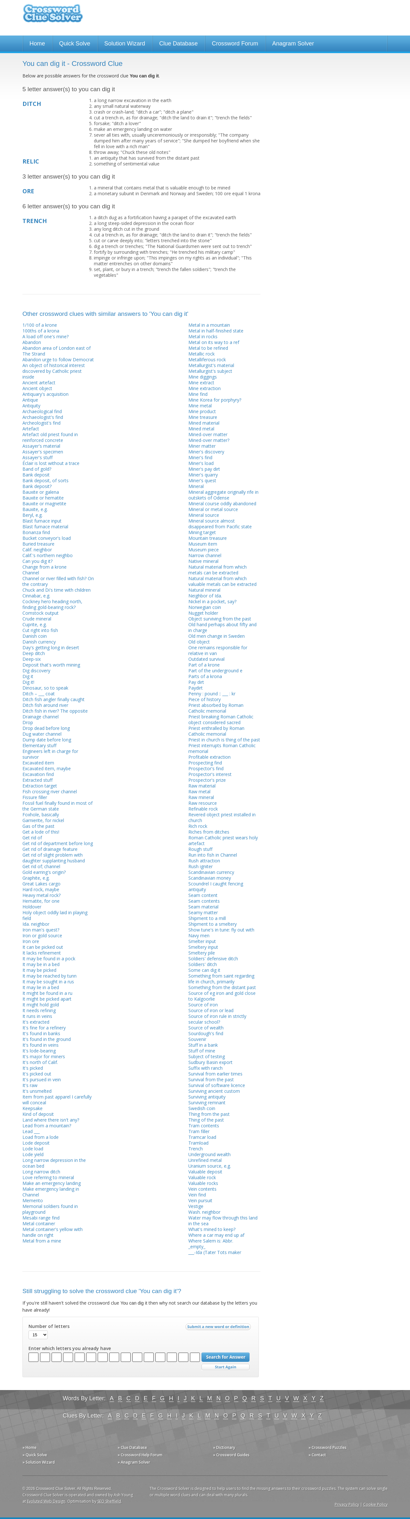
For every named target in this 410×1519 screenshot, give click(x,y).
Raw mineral (201, 797)
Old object (199, 642)
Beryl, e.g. (32, 515)
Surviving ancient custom (214, 1091)
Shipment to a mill (207, 918)
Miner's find (200, 457)
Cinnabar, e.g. (36, 596)
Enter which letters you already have (70, 1348)
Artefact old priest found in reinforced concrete (50, 437)
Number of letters (49, 1326)
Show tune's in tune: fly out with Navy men (221, 933)
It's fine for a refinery (44, 1028)
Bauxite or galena (40, 492)
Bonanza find (36, 532)
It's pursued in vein (41, 1079)
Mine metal (200, 406)
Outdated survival (206, 659)
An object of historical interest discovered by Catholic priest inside (53, 371)
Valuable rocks (203, 1183)
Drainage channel (40, 717)
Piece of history (204, 699)
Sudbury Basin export (210, 1062)
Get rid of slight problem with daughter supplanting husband (53, 858)
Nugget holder (203, 613)
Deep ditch (33, 653)
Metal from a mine (41, 1241)
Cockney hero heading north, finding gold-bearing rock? (52, 604)
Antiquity (31, 406)
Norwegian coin (204, 607)
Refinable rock (203, 809)
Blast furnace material (45, 527)
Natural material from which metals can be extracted (217, 570)
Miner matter (202, 446)
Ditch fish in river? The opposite (55, 711)
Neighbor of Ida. (205, 596)
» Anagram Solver (134, 1462)
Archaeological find (42, 411)
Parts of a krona (205, 676)
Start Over (225, 1367)
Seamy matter (203, 912)
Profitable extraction (209, 757)
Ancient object (37, 388)
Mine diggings (202, 377)
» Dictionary (224, 1447)
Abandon (31, 342)
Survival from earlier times (215, 1074)
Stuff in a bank (203, 1045)
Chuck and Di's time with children (56, 590)
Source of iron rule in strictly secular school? (217, 1019)
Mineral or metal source (213, 509)
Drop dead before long (46, 728)
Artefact (30, 429)
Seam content (202, 895)
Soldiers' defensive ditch (213, 958)
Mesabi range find (41, 1218)
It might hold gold (40, 1005)
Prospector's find (206, 768)
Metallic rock (201, 354)
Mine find (198, 394)
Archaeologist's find (42, 417)
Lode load (32, 1149)
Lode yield (33, 1154)
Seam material (203, 907)
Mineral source (203, 515)
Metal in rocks (202, 336)
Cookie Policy (375, 1504)
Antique (30, 400)
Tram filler (198, 1131)
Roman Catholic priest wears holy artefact (223, 840)
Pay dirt (196, 682)
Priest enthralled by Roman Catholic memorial (216, 731)
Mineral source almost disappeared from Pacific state (220, 524)
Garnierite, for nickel (43, 820)
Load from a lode (40, 1137)
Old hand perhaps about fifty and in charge (222, 627)
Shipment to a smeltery (212, 924)
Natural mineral (204, 590)
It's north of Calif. (40, 1062)
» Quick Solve (34, 1455)
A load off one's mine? (45, 336)
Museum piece (203, 550)
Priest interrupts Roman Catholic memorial (222, 748)
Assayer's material (41, 446)
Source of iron (203, 1005)
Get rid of (32, 838)
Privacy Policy (347, 1504)
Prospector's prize (207, 780)
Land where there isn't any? (50, 1120)
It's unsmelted (37, 1091)
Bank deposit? (37, 486)
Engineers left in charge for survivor (50, 754)
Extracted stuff (37, 780)
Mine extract (201, 383)
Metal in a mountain (209, 325)
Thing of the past (206, 1120)
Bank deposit (36, 475)
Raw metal (199, 791)
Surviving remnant (207, 1102)
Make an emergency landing (51, 1183)
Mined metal (201, 429)
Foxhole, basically (40, 814)
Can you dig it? (37, 561)
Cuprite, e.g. (34, 624)
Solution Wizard (124, 43)
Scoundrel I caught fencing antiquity (215, 886)
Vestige (195, 1206)
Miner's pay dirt (204, 469)
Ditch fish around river (45, 705)
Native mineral (203, 561)
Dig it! (28, 682)
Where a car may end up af (216, 1235)
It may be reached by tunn (49, 976)
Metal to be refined (208, 348)
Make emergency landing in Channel (50, 1192)
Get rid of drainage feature (50, 849)
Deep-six (31, 659)
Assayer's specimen (42, 452)
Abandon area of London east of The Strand (56, 351)
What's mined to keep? (211, 1229)
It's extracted (35, 1022)
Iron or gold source (42, 935)
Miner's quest (202, 480)
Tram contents (203, 1126)
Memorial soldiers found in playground (50, 1209)
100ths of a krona (40, 331)
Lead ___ (31, 1131)
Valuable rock (202, 1177)
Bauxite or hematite (43, 498)
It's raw (29, 1085)
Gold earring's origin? (44, 872)
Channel (30, 573)
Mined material (203, 423)
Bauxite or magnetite (44, 503)
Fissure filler (34, 797)
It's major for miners (43, 1056)
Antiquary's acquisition (45, 394)
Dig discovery (36, 671)
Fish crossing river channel (49, 791)
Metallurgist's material (211, 365)
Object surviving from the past (219, 619)
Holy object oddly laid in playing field (54, 915)
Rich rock (197, 826)
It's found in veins (40, 1045)
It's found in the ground (46, 1039)
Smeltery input (203, 947)
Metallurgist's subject (210, 371)
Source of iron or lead (211, 1010)
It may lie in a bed (40, 987)
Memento (32, 1200)
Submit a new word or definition (218, 1328)
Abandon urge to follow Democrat (58, 359)
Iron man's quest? (40, 930)
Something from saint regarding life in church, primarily (221, 979)
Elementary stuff (39, 745)
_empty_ (196, 1246)
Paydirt (195, 688)
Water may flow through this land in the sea (223, 1221)
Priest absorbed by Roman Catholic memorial (215, 708)
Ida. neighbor (35, 924)
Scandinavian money (209, 878)
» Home (29, 1447)
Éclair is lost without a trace (50, 463)
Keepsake (32, 1108)
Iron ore (30, 941)
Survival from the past (211, 1079)
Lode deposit (36, 1143)
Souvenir (197, 1039)
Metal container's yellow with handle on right (52, 1232)
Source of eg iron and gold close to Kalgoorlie (222, 996)
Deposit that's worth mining (51, 665)
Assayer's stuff (37, 457)
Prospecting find (205, 763)
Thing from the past (209, 1114)
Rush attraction (204, 861)
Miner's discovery (206, 452)
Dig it (27, 676)
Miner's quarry (203, 475)
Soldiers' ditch (202, 964)
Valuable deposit (205, 1172)
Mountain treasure (207, 538)
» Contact (317, 1455)
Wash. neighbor (204, 1212)
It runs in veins (37, 1016)
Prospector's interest (210, 774)
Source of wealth (206, 1028)
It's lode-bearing (39, 1051)
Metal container (38, 1223)
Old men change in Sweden (216, 636)
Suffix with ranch (205, 1068)
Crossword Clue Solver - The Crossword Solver (52, 16)
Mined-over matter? (208, 440)
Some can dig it (204, 970)
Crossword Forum (235, 43)
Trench (195, 1149)
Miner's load (201, 463)
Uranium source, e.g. (209, 1166)
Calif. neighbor (37, 550)
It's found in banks (41, 1033)
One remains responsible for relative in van (217, 650)
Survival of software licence (216, 1085)
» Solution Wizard (38, 1462)
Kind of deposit (38, 1114)
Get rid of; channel (41, 866)
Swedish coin (201, 1108)
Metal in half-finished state (215, 331)
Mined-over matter (207, 434)
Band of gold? (36, 469)
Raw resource (202, 803)
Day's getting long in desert (50, 647)
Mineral (196, 486)
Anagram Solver (293, 43)
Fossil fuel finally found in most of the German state (57, 806)
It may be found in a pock (48, 958)
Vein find (197, 1195)
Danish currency (39, 642)
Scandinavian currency (211, 872)
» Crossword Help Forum (140, 1455)
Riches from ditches (208, 832)
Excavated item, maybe (46, 768)
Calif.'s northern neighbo (47, 555)
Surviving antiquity (207, 1097)
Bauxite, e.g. (35, 509)
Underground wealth (209, 1154)
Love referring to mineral (48, 1177)
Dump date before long (46, 740)
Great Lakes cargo (41, 884)
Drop (27, 722)
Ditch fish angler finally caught (53, 699)
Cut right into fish (40, 630)
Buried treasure (38, 544)
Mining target (202, 532)
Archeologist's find (41, 423)
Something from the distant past (222, 987)
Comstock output (40, 613)
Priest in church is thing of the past (224, 740)
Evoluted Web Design (46, 1501)
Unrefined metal (205, 1160)
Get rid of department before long (57, 843)
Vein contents (202, 1189)
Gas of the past (38, 826)
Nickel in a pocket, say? (212, 601)
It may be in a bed (41, 964)
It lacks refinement (41, 953)
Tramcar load (202, 1137)
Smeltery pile (201, 953)
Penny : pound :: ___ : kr (211, 694)
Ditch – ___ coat (38, 694)
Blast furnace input (42, 521)
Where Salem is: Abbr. (210, 1241)
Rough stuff (200, 849)
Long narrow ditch (41, 1172)
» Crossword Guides (231, 1455)
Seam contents (204, 901)
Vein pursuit (200, 1200)
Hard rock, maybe (40, 889)
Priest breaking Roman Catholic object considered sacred (220, 719)
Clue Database (178, 43)
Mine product (202, 411)
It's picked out (36, 1074)
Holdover (31, 907)
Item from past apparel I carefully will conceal (57, 1100)
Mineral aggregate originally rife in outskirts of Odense (223, 495)
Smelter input (202, 941)
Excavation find (38, 774)
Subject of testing (206, 1056)
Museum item (202, 544)
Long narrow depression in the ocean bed (54, 1163)
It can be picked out (42, 947)
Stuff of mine (201, 1051)
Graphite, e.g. (36, 878)
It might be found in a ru (47, 993)
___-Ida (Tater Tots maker (214, 1252)
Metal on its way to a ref (213, 342)
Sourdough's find (205, 1033)
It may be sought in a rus (48, 982)
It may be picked (39, 970)
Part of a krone (204, 665)
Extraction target (39, 786)
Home (37, 43)
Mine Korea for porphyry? (214, 400)
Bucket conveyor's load (46, 538)
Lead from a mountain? (46, 1126)
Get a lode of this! (40, 832)
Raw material (202, 786)
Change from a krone (44, 567)
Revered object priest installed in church (222, 817)
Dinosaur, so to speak (45, 688)
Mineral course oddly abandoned (222, 503)
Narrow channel (204, 555)
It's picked (32, 1068)
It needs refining (39, 1010)
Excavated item (38, 763)
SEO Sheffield (109, 1501)
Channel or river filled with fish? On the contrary (58, 581)
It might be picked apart (46, 999)
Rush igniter (200, 866)
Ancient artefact (38, 383)
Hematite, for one (41, 901)
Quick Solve (74, 43)
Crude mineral (36, 619)
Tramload (198, 1143)
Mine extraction (204, 388)
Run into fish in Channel (212, 855)
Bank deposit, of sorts (45, 480)
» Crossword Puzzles (327, 1447)
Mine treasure (202, 417)
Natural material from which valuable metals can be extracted (222, 581)
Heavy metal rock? (41, 895)
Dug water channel (42, 734)
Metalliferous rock (207, 359)
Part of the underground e (215, 671)
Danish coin (34, 636)
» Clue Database (132, 1447)
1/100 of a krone (39, 325)
